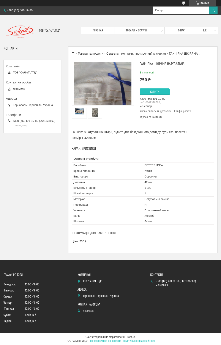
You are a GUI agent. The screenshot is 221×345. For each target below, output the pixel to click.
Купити (154, 92)
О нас (181, 30)
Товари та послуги (90, 53)
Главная (98, 30)
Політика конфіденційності (139, 340)
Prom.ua (131, 336)
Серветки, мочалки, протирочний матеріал (136, 53)
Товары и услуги (136, 30)
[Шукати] (213, 10)
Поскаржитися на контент (105, 340)
